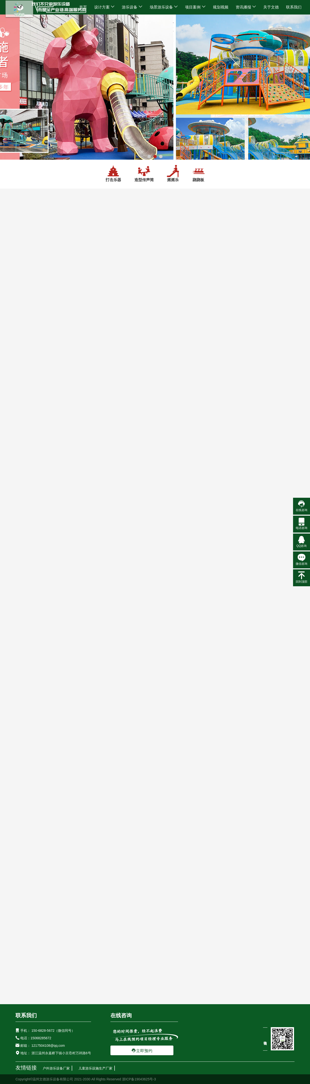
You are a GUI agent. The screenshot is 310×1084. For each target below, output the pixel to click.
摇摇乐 (173, 173)
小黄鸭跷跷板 (112, 432)
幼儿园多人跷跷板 (189, 432)
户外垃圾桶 (27, 640)
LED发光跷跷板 (189, 493)
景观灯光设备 (29, 606)
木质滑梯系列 (29, 424)
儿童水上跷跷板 (265, 312)
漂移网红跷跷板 (189, 312)
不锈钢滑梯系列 (31, 401)
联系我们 (294, 7)
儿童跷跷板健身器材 (265, 372)
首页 (83, 7)
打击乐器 (113, 173)
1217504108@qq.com (48, 1045)
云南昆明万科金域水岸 (155, 588)
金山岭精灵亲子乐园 (155, 790)
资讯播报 (246, 7)
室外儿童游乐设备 (33, 321)
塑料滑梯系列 (29, 412)
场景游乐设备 (164, 7)
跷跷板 (198, 173)
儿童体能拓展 (29, 560)
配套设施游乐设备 (30, 628)
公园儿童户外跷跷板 (189, 372)
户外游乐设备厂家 (56, 1068)
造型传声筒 (144, 173)
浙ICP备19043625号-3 (139, 1079)
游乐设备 (132, 7)
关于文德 (271, 7)
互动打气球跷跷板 (112, 312)
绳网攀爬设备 (29, 537)
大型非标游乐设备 (33, 333)
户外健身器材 (29, 572)
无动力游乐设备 (31, 344)
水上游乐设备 (26, 435)
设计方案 (104, 7)
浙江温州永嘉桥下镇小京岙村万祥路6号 (61, 1053)
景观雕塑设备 (29, 617)
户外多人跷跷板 (113, 372)
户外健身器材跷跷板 (113, 493)
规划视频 (220, 7)
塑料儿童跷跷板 (265, 493)
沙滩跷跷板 (265, 432)
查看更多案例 (224, 559)
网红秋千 (25, 367)
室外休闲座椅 (29, 651)
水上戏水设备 (29, 458)
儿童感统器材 (29, 583)
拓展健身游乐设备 (30, 526)
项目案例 (195, 7)
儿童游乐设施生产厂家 (95, 1068)
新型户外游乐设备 (33, 310)
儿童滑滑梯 (24, 390)
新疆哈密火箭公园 (223, 689)
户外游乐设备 (26, 299)
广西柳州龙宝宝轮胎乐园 (223, 891)
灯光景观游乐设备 (30, 594)
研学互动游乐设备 (30, 469)
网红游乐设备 (26, 356)
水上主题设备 (29, 447)
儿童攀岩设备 (29, 549)
